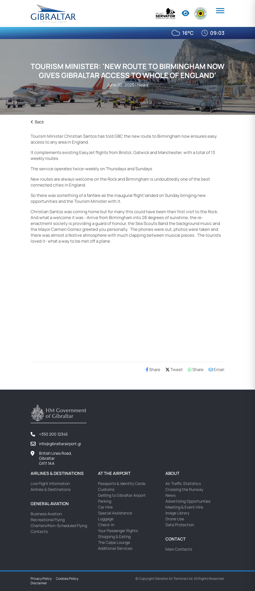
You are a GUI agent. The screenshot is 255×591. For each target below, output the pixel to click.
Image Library (177, 513)
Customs (106, 489)
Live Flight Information (50, 483)
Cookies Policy (67, 578)
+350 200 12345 (53, 434)
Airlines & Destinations (57, 473)
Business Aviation (46, 513)
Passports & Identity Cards (121, 483)
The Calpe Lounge (114, 542)
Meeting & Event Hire (184, 507)
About (172, 473)
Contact (175, 539)
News (170, 495)
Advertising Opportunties (187, 501)
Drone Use (174, 518)
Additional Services (115, 548)
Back (37, 122)
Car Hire (105, 507)
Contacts (39, 531)
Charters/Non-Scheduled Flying (59, 525)
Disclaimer (39, 583)
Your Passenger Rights (118, 530)
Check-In (106, 524)
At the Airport (114, 473)
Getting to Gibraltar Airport (122, 495)
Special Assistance (115, 513)
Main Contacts (178, 549)
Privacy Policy (41, 578)
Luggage (105, 518)
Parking (104, 501)
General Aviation (50, 504)
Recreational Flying (48, 519)
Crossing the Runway (184, 489)
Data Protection (179, 524)
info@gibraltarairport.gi (60, 443)
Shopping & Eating (114, 536)
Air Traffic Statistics (183, 483)
